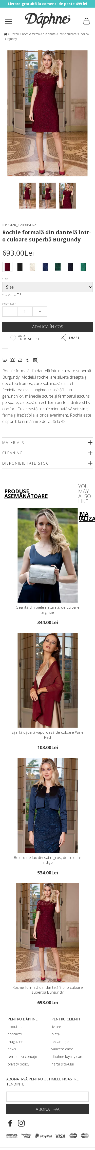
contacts (15, 1034)
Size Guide (11, 295)
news (12, 1048)
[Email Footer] (47, 1097)
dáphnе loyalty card (67, 1056)
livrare (56, 1026)
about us (15, 1026)
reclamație (60, 1041)
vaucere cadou (63, 1048)
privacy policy (18, 1064)
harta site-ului (62, 1064)
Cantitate (9, 304)
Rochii (15, 34)
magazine (15, 1041)
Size (5, 279)
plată (55, 1034)
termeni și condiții (22, 1056)
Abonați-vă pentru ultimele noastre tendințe (42, 1081)
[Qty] (24, 311)
